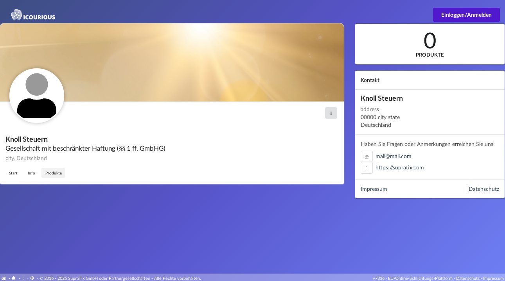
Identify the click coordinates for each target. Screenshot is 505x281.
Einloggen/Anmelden (466, 14)
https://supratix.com (400, 167)
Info (31, 173)
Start (13, 173)
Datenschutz (484, 188)
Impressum (374, 188)
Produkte (53, 173)
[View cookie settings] (23, 278)
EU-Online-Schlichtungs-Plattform (420, 278)
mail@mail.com (394, 156)
